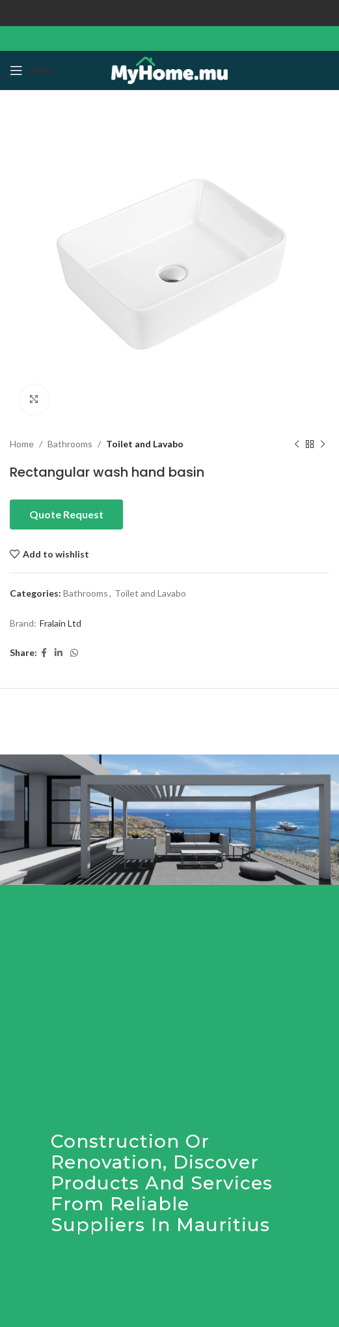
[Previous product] (296, 444)
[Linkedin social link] (58, 652)
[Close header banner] (322, 13)
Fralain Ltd (60, 623)
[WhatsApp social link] (74, 652)
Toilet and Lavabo (144, 443)
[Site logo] (169, 68)
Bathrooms (69, 443)
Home (22, 443)
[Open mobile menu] (31, 70)
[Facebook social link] (44, 652)
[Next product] (322, 444)
